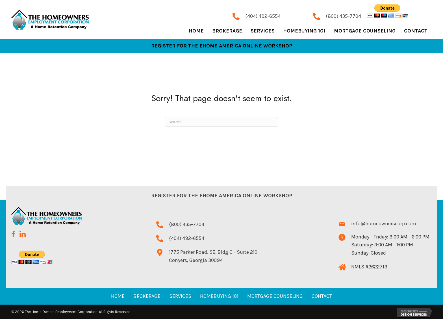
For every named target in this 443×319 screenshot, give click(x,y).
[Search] (221, 122)
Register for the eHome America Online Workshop (221, 195)
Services (180, 296)
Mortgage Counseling (275, 296)
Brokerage (146, 296)
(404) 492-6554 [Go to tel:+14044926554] (263, 16)
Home (118, 296)
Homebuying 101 (219, 296)
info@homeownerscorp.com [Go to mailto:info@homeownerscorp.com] (383, 223)
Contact (322, 296)
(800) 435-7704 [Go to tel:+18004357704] (343, 16)
